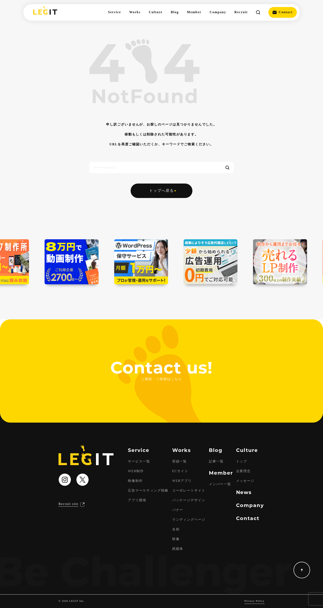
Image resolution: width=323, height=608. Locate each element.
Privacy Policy (254, 601)
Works (134, 12)
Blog (175, 12)
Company (218, 12)
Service (114, 12)
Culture (155, 12)
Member (194, 12)
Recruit (241, 12)
